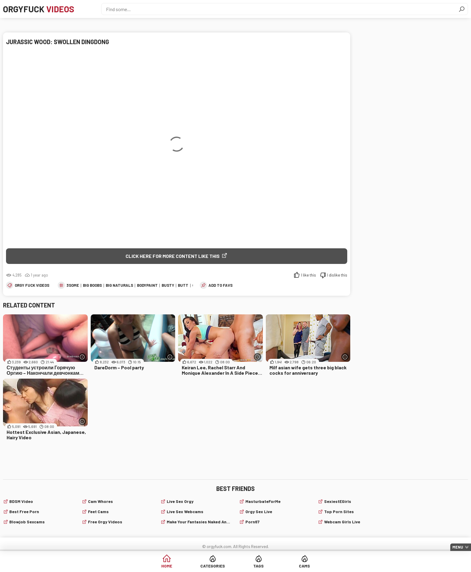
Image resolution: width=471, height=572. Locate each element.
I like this (308, 275)
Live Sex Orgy (180, 501)
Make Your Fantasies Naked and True (199, 521)
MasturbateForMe (263, 501)
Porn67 (252, 521)
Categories (212, 565)
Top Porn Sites (339, 511)
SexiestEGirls (337, 501)
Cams (304, 565)
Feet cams (98, 511)
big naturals (119, 285)
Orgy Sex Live (258, 511)
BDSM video (21, 501)
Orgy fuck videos (32, 285)
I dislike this (337, 275)
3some (72, 285)
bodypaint (147, 285)
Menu (457, 547)
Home (166, 565)
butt (183, 285)
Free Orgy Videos (105, 521)
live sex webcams (185, 511)
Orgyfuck (38, 9)
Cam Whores (100, 501)
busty (168, 285)
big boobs (92, 285)
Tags (258, 565)
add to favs (220, 285)
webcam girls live (342, 521)
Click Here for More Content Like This (173, 256)
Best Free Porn (24, 511)
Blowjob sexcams (27, 521)
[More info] (82, 357)
